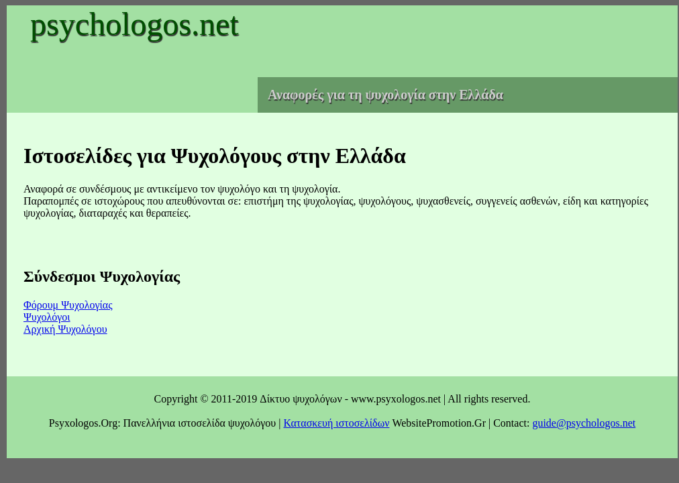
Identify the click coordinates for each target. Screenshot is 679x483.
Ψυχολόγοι (46, 317)
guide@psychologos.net (583, 423)
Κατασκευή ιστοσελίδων (336, 423)
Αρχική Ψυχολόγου (65, 329)
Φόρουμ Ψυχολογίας (68, 305)
